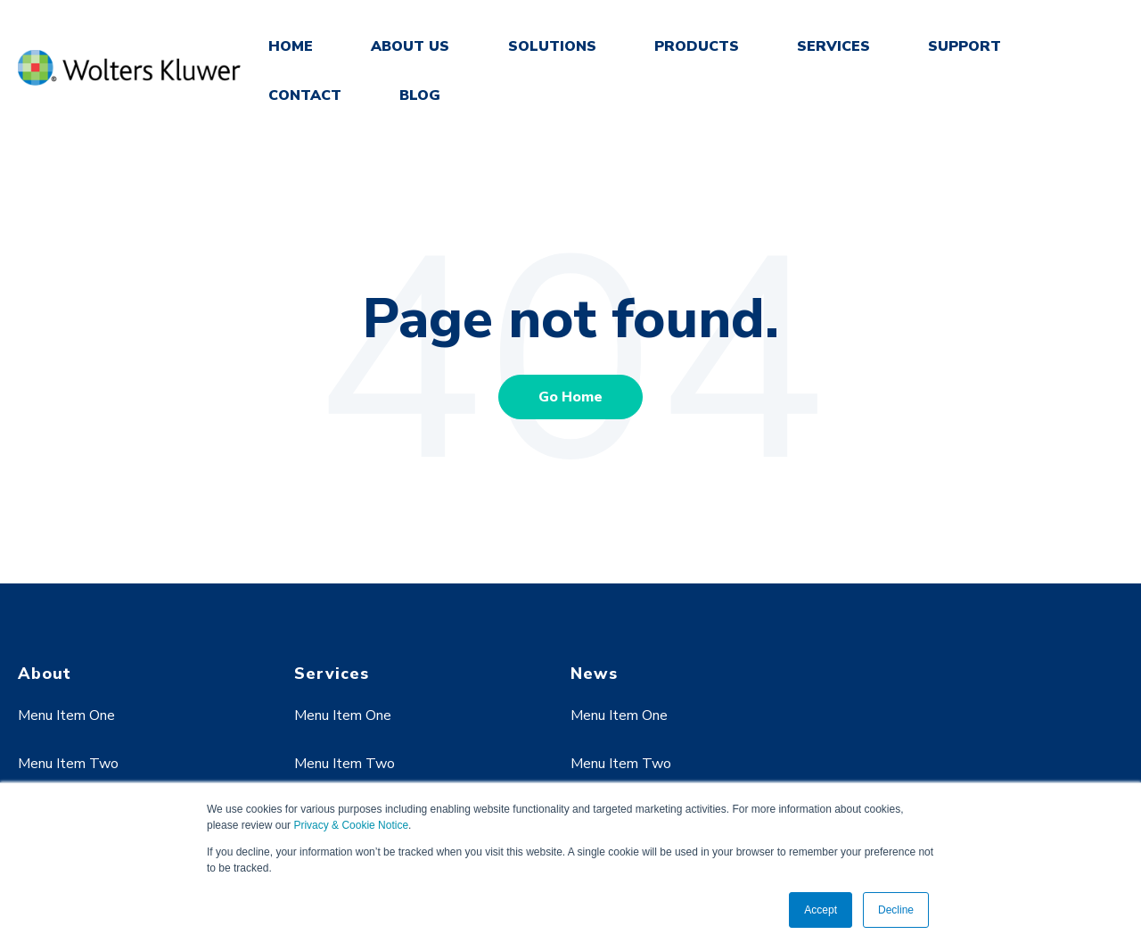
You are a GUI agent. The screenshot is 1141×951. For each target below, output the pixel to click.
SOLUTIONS (552, 46)
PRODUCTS (696, 46)
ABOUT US (410, 46)
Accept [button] (820, 910)
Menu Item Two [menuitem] (68, 763)
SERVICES (833, 46)
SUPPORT (964, 46)
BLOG (419, 95)
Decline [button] (896, 910)
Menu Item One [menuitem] (66, 715)
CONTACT (304, 95)
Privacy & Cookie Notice (350, 825)
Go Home (570, 397)
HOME (290, 46)
